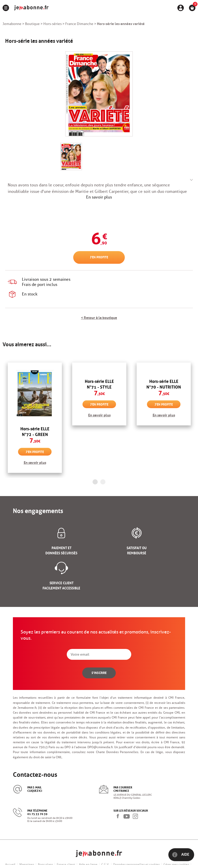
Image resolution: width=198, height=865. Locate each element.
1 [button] (95, 481)
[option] (35, 418)
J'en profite (99, 256)
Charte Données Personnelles (117, 752)
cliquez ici (34, 790)
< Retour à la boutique (99, 317)
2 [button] (102, 481)
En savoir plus (99, 197)
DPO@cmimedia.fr (100, 747)
